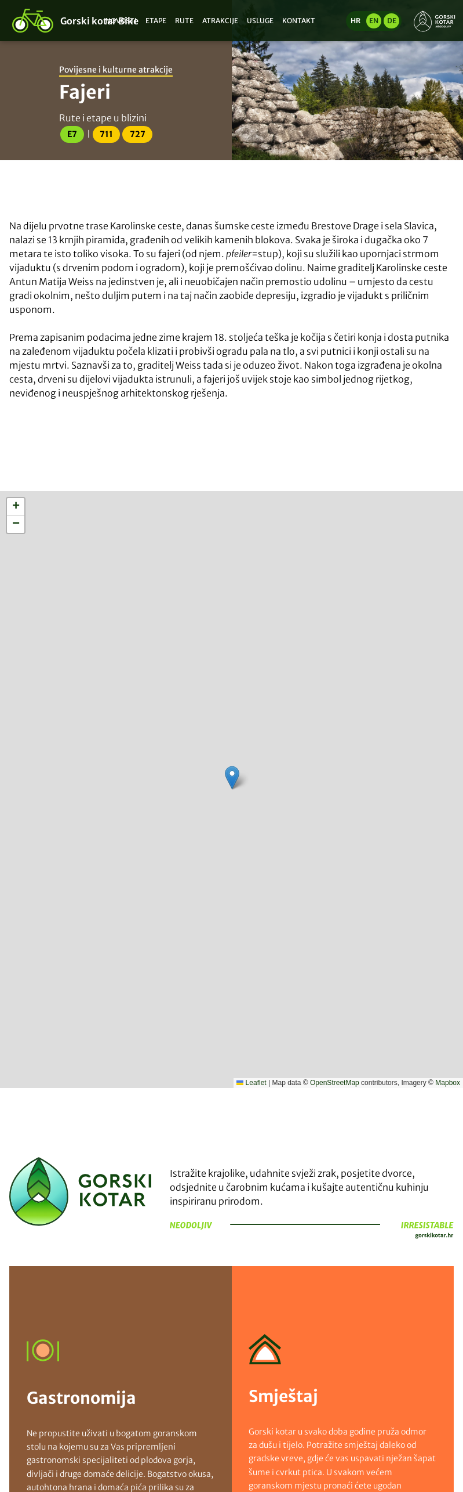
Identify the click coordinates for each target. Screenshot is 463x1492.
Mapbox (447, 1083)
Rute (184, 20)
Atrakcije (220, 20)
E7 (72, 134)
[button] (232, 778)
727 (137, 134)
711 (106, 134)
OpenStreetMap (334, 1083)
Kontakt (298, 20)
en (373, 20)
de (391, 20)
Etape (155, 20)
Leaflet (251, 1083)
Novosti (121, 20)
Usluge (260, 20)
